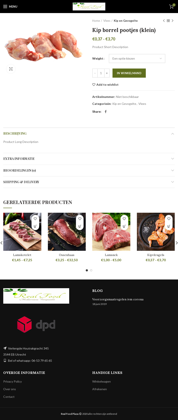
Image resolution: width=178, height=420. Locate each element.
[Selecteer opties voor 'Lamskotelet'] (35, 226)
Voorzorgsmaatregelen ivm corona (117, 299)
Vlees (106, 20)
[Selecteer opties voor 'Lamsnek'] (124, 226)
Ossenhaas (66, 255)
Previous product (164, 20)
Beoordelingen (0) (19, 170)
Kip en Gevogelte (126, 20)
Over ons (9, 389)
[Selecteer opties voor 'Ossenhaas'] (80, 226)
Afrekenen (99, 389)
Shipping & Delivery (21, 182)
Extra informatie (19, 159)
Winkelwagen (101, 381)
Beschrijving (15, 133)
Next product (172, 20)
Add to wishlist (107, 84)
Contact (9, 396)
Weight (97, 58)
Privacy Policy (12, 381)
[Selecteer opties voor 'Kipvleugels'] (169, 226)
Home (96, 20)
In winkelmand (129, 73)
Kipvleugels (155, 255)
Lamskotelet (22, 255)
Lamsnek (111, 255)
